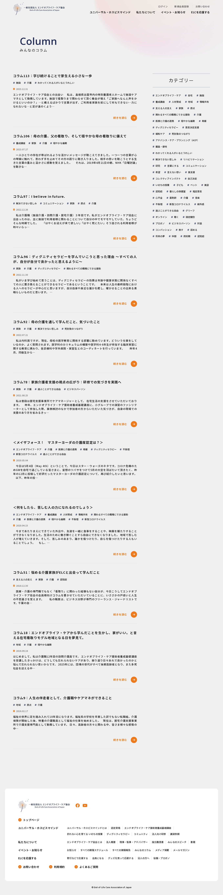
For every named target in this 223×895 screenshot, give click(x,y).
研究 (158, 165)
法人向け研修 (159, 835)
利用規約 (59, 868)
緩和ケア (160, 133)
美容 (206, 185)
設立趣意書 (158, 843)
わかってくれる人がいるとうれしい (174, 153)
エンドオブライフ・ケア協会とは (84, 843)
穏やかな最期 (188, 121)
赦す (181, 229)
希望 (158, 172)
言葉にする (173, 165)
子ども (179, 185)
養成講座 (160, 101)
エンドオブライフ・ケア (168, 95)
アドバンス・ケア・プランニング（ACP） (177, 140)
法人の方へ (143, 859)
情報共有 (204, 101)
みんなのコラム (143, 851)
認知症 (159, 191)
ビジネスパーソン (181, 223)
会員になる (98, 859)
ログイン (163, 6)
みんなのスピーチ (177, 843)
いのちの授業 (162, 185)
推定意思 (197, 191)
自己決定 (192, 178)
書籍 (193, 843)
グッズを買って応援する (121, 859)
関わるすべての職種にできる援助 (173, 114)
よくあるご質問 (88, 868)
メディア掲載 (162, 851)
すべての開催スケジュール (94, 851)
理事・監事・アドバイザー (134, 843)
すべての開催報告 (121, 851)
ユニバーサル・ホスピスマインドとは (87, 829)
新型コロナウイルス (180, 204)
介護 (199, 114)
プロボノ (160, 223)
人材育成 (176, 101)
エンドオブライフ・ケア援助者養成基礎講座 (147, 829)
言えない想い (174, 172)
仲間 (174, 236)
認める (193, 229)
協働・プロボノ (161, 859)
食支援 (191, 172)
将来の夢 (160, 236)
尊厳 (204, 121)
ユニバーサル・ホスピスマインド (110, 12)
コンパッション (164, 229)
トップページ (31, 821)
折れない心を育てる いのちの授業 (85, 835)
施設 (202, 95)
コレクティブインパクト (168, 178)
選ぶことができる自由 (167, 210)
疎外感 (200, 204)
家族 (181, 108)
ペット (193, 185)
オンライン (161, 217)
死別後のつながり (181, 133)
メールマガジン (181, 851)
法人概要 (111, 843)
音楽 (197, 197)
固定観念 (190, 217)
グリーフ (190, 210)
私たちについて (145, 12)
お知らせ (71, 851)
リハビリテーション (193, 159)
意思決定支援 (192, 127)
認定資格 (115, 829)
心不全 (159, 197)
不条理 (159, 204)
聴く (176, 217)
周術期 (186, 236)
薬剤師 (173, 197)
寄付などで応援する (77, 859)
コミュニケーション (196, 165)
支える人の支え (164, 108)
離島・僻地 (161, 146)
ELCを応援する (200, 12)
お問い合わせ (203, 6)
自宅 (190, 95)
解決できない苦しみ (166, 159)
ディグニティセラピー (167, 127)
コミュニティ (141, 835)
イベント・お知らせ (173, 12)
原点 (192, 108)
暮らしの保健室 (178, 191)
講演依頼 (175, 835)
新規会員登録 (181, 6)
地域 (190, 101)
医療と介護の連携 (165, 121)
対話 (199, 223)
